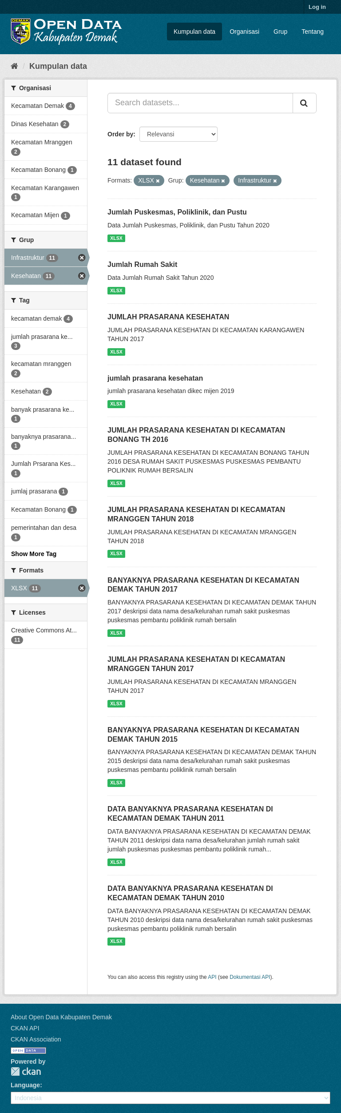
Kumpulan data (194, 31)
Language (25, 1085)
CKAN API (25, 1028)
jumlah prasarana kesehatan (155, 378)
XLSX (116, 238)
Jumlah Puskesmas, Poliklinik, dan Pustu (177, 212)
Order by (120, 134)
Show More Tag (33, 553)
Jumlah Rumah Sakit (142, 264)
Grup (280, 31)
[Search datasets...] (200, 103)
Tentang (312, 31)
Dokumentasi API (250, 977)
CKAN (26, 1071)
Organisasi (244, 31)
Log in (317, 7)
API (212, 977)
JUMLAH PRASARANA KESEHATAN (168, 317)
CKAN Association (36, 1039)
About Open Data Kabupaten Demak (61, 1017)
